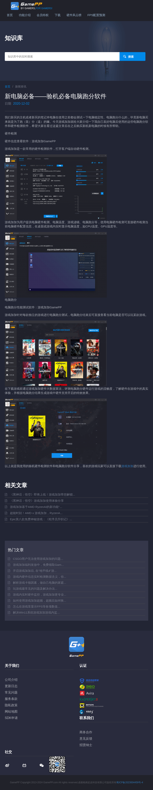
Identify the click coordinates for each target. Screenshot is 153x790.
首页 (10, 15)
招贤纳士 (85, 745)
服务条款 (11, 698)
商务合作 (85, 732)
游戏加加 (127, 466)
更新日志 (11, 686)
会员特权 (43, 15)
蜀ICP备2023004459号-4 (129, 782)
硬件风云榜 (74, 15)
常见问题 (11, 692)
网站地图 (11, 711)
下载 (58, 15)
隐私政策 (11, 705)
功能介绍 (25, 15)
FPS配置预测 (96, 15)
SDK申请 (11, 718)
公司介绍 (11, 679)
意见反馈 (85, 738)
